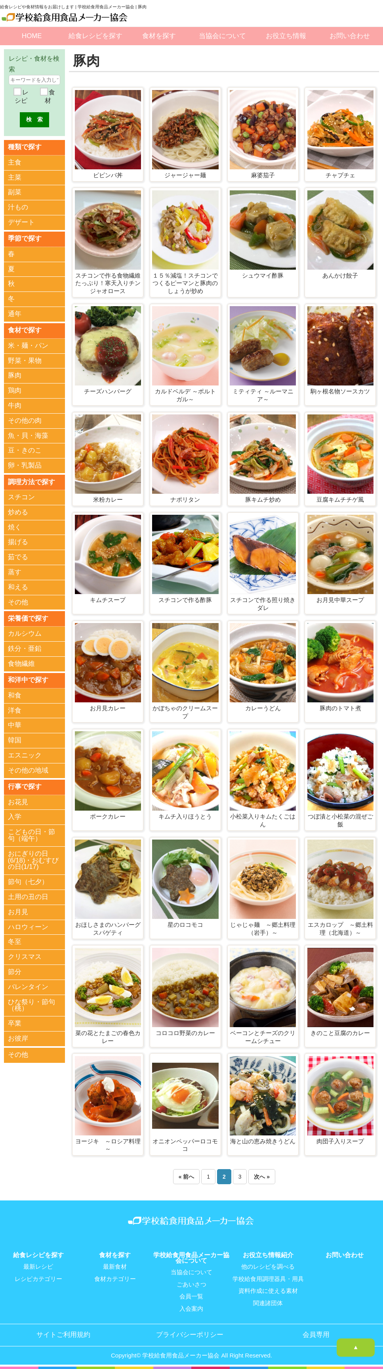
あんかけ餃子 (340, 275)
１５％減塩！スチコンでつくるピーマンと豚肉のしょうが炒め (185, 283)
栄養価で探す (28, 617)
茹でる (18, 556)
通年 (14, 314)
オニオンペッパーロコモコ (185, 1145)
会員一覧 (191, 1296)
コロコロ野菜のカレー (185, 1033)
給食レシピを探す (95, 36)
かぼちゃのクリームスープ (185, 712)
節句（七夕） (28, 881)
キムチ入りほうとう (185, 816)
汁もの (18, 207)
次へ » (262, 1176)
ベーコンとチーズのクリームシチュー (262, 1037)
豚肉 (14, 375)
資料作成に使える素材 (268, 1290)
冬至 (14, 941)
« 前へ (186, 1176)
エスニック (25, 755)
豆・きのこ (25, 450)
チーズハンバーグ (107, 391)
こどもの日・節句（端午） (31, 835)
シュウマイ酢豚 (263, 275)
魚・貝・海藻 (28, 435)
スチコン (21, 496)
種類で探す (25, 147)
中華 (14, 725)
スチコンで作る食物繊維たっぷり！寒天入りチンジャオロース (108, 283)
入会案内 (191, 1308)
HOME (32, 36)
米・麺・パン (28, 345)
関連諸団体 (268, 1302)
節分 (14, 971)
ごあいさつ (191, 1284)
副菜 (14, 192)
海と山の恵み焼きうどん (262, 1141)
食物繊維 (21, 663)
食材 (50, 96)
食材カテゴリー (115, 1278)
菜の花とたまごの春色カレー (108, 1037)
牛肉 (14, 405)
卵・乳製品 (25, 465)
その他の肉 (25, 420)
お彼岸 (18, 1037)
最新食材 (115, 1266)
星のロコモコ (185, 924)
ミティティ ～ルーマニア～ (262, 395)
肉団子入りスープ (340, 1141)
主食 (14, 162)
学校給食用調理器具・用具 (268, 1278)
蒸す (14, 571)
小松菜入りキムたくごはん (262, 820)
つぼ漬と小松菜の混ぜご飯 (340, 820)
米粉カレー (108, 499)
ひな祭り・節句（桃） (31, 1004)
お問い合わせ (350, 36)
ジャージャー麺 (185, 175)
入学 (14, 816)
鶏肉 (14, 390)
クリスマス (25, 956)
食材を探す (159, 36)
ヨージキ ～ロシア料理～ (108, 1145)
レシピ (21, 96)
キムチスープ (108, 599)
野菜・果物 (25, 360)
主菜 (14, 177)
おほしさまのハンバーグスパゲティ (108, 928)
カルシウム (25, 633)
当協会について (222, 36)
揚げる (18, 541)
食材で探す (25, 330)
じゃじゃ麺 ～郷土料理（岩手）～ (262, 928)
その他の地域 (28, 769)
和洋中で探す (28, 679)
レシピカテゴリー (38, 1278)
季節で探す (25, 238)
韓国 (14, 740)
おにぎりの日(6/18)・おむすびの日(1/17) (33, 859)
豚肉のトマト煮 (340, 708)
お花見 (18, 801)
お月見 (18, 911)
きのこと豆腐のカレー (340, 1033)
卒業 (14, 1023)
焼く (14, 527)
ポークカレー (108, 816)
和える (18, 587)
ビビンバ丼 (108, 175)
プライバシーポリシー (189, 1333)
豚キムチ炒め (263, 499)
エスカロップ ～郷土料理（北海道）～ (340, 928)
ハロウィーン (28, 926)
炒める (18, 512)
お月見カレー (108, 708)
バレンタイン (28, 986)
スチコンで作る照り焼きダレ (262, 603)
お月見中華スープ (340, 599)
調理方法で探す (31, 481)
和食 (14, 694)
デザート (21, 222)
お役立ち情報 (286, 36)
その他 (18, 602)
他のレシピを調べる (268, 1266)
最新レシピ (38, 1266)
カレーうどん (263, 708)
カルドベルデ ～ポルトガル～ (185, 395)
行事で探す (25, 786)
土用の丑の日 (28, 896)
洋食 (14, 709)
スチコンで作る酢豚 (185, 599)
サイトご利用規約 (63, 1333)
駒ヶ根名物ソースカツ (340, 391)
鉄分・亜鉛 (25, 648)
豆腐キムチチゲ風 (340, 499)
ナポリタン (185, 499)
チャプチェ (340, 175)
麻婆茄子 (263, 175)
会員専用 (316, 1333)
